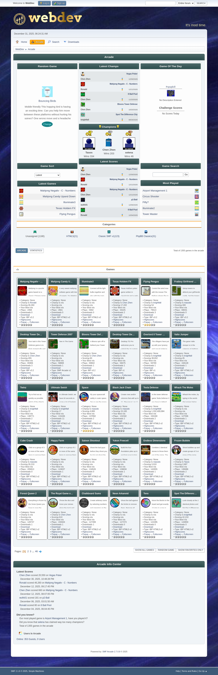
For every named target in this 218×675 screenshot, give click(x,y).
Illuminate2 (149, 208)
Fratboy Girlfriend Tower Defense (192, 281)
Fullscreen (34, 322)
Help (178, 671)
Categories (109, 224)
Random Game (166, 550)
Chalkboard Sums (91, 493)
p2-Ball (45, 597)
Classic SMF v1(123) (109, 236)
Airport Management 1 (155, 190)
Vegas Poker (55, 575)
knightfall (157, 303)
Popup (24, 322)
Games (110, 269)
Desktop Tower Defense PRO (128, 334)
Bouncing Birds (47, 101)
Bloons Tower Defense (94, 334)
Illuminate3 (69, 202)
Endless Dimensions (154, 440)
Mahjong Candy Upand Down (59, 196)
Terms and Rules (189, 671)
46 (36, 551)
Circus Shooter (151, 196)
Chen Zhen (127, 303)
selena (41, 622)
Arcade (21, 250)
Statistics (36, 250)
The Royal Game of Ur (62, 493)
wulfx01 (23, 597)
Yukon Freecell (121, 440)
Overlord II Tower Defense (157, 334)
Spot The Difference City (187, 493)
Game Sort (47, 166)
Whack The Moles (183, 387)
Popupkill (170, 86)
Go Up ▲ (203, 671)
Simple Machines (36, 671)
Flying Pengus (67, 214)
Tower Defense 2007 (62, 334)
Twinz (23, 387)
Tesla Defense (150, 387)
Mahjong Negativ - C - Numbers (57, 190)
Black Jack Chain (122, 387)
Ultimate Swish (59, 387)
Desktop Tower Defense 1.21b (36, 334)
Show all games (144, 550)
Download (25, 315)
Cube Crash (26, 440)
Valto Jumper (181, 334)
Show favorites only (190, 550)
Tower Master (150, 214)
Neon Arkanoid (121, 493)
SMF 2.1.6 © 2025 (19, 671)
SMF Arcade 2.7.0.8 (111, 651)
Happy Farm (57, 440)
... (33, 551)
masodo (187, 303)
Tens (145, 493)
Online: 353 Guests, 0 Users (30, 639)
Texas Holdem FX (65, 208)
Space (85, 387)
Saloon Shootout (91, 440)
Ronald (33, 303)
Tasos (186, 462)
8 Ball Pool (46, 605)
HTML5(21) (72, 236)
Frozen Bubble (182, 440)
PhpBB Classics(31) (146, 236)
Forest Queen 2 (28, 493)
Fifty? (146, 202)
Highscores (26, 320)
